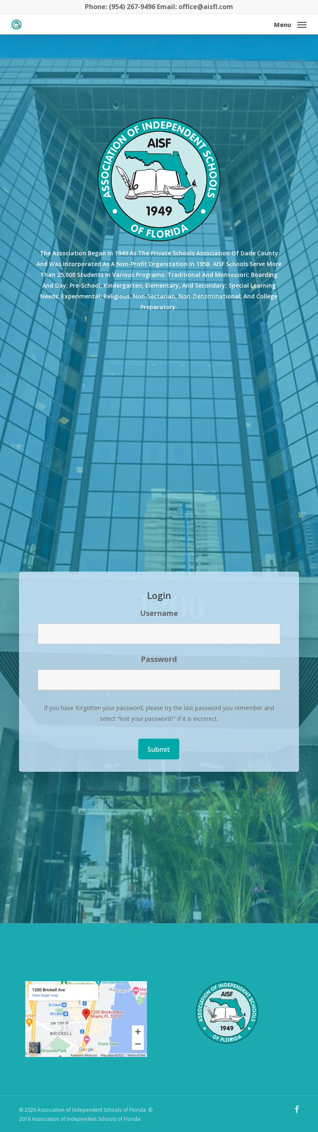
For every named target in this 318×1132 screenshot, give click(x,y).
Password (159, 659)
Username (159, 613)
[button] (290, 24)
